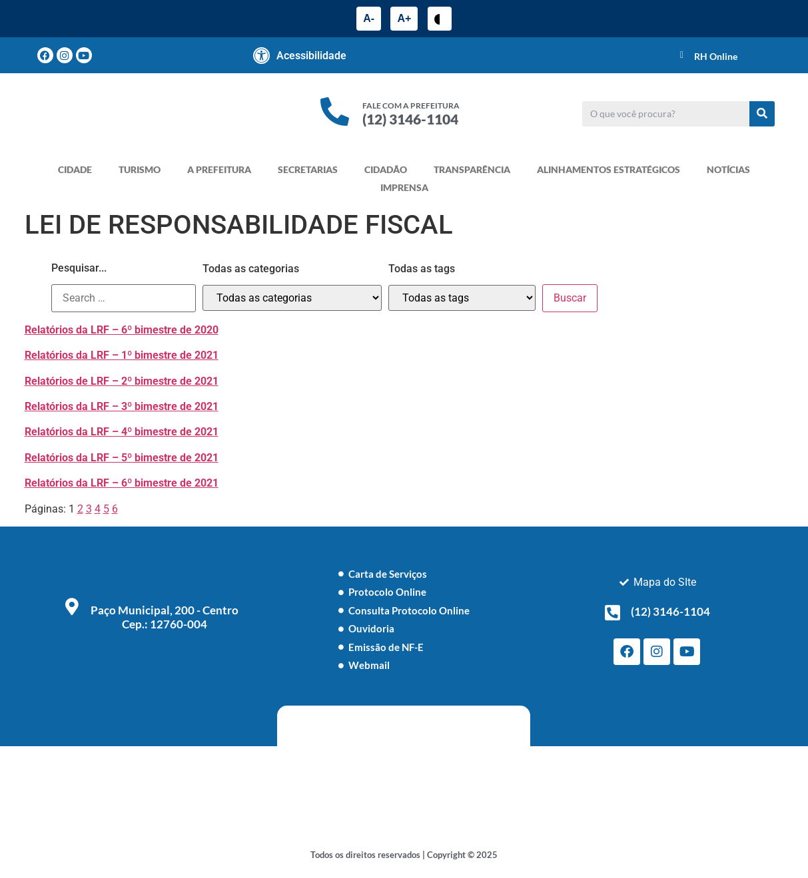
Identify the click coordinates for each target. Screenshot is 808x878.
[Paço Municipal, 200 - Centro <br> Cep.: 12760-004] (72, 606)
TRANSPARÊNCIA (472, 169)
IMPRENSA (404, 187)
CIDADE (75, 169)
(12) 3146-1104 (410, 118)
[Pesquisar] (762, 113)
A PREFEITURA (219, 169)
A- (368, 18)
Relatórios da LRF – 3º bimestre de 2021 (121, 406)
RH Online (715, 56)
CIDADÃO (385, 169)
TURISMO (140, 169)
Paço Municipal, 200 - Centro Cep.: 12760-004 (164, 617)
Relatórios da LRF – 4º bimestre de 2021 (121, 431)
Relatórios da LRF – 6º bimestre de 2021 (121, 483)
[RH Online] (682, 55)
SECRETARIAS (308, 169)
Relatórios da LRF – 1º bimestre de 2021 (121, 355)
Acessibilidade (311, 55)
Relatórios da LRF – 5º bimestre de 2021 (121, 457)
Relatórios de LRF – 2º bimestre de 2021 (121, 381)
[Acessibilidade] (261, 55)
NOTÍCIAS (728, 169)
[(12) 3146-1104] (612, 612)
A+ (404, 18)
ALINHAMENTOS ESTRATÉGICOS (608, 169)
